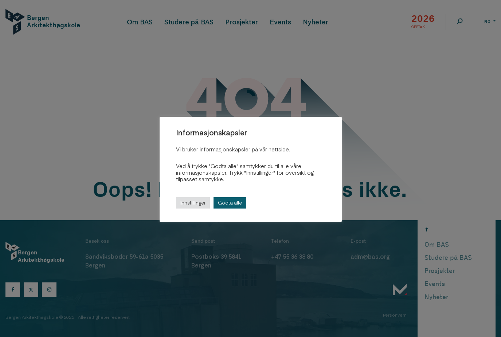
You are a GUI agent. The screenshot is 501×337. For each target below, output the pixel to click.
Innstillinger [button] (193, 202)
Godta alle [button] (230, 202)
